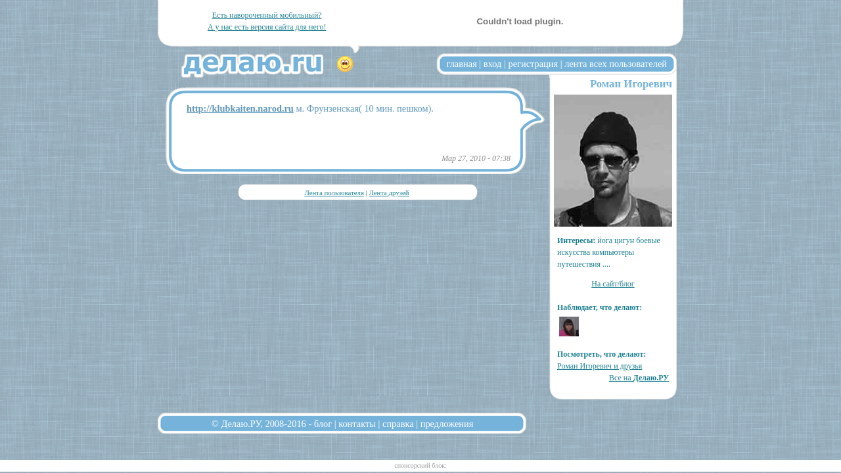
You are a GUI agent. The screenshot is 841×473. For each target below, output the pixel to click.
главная (462, 63)
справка (398, 423)
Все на (639, 377)
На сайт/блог (613, 283)
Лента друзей (389, 192)
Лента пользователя (333, 192)
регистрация (533, 63)
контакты (357, 423)
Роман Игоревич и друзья (599, 366)
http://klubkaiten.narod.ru (240, 108)
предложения (447, 423)
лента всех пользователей (615, 63)
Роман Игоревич (631, 84)
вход (493, 63)
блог (323, 423)
